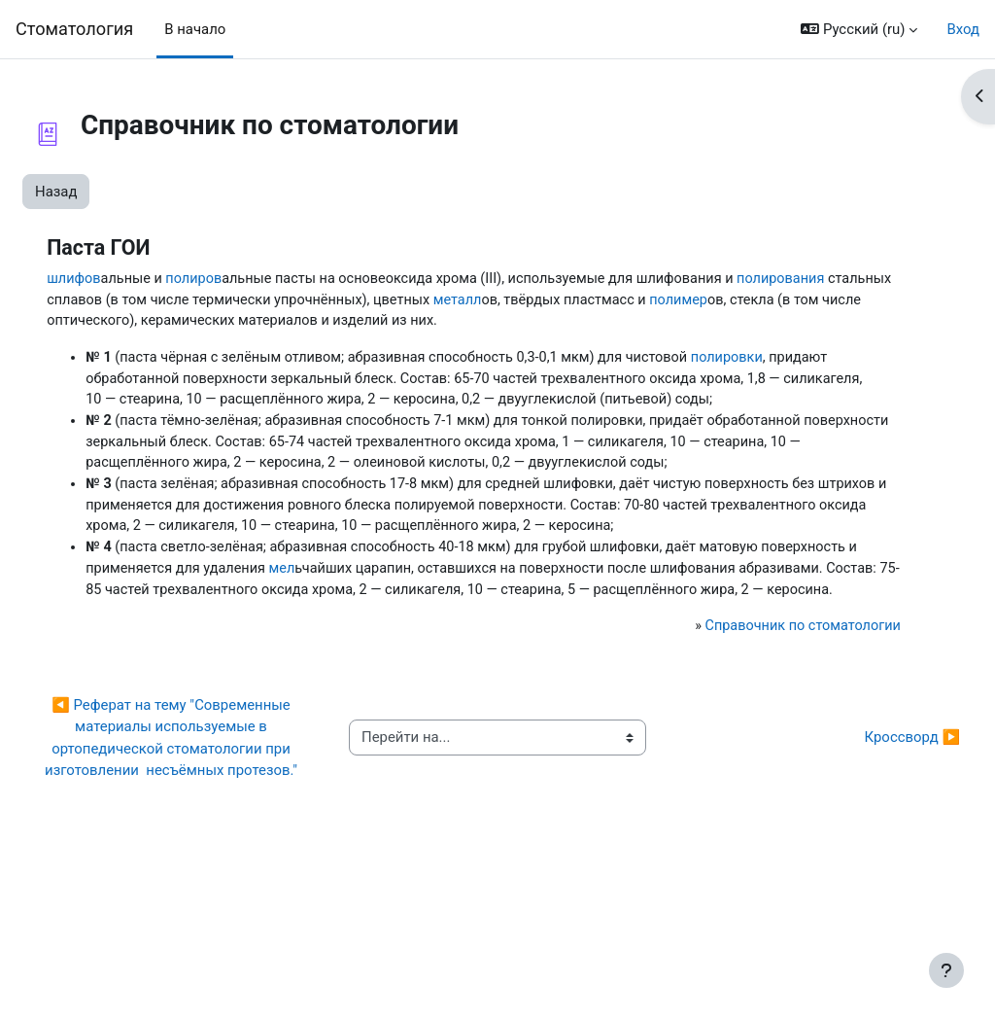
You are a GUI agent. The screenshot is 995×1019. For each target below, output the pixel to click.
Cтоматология (74, 28)
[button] (859, 29)
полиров (243, 279)
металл (810, 300)
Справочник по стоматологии (760, 746)
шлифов (119, 279)
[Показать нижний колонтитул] (946, 970)
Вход (962, 29)
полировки (791, 382)
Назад (102, 191)
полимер (271, 323)
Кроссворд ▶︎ (865, 868)
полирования (268, 300)
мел (435, 664)
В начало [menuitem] (194, 29)
